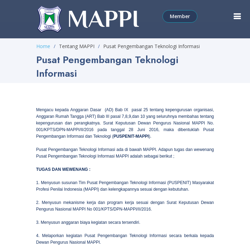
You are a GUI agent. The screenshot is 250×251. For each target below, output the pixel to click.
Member (180, 16)
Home (43, 46)
